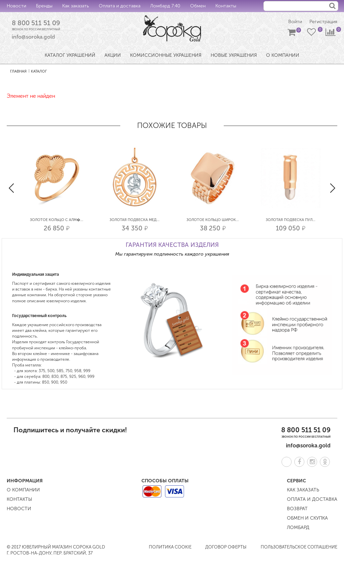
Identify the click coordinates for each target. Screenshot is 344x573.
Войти (295, 22)
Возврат (297, 509)
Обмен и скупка (307, 518)
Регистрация (323, 22)
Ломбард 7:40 (165, 6)
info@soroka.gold (33, 37)
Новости (16, 6)
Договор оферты (226, 546)
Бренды (44, 6)
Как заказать (75, 6)
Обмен (198, 6)
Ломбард (298, 527)
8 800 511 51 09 (36, 23)
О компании (23, 490)
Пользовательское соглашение (299, 546)
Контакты (225, 6)
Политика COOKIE (170, 546)
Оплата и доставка (119, 6)
